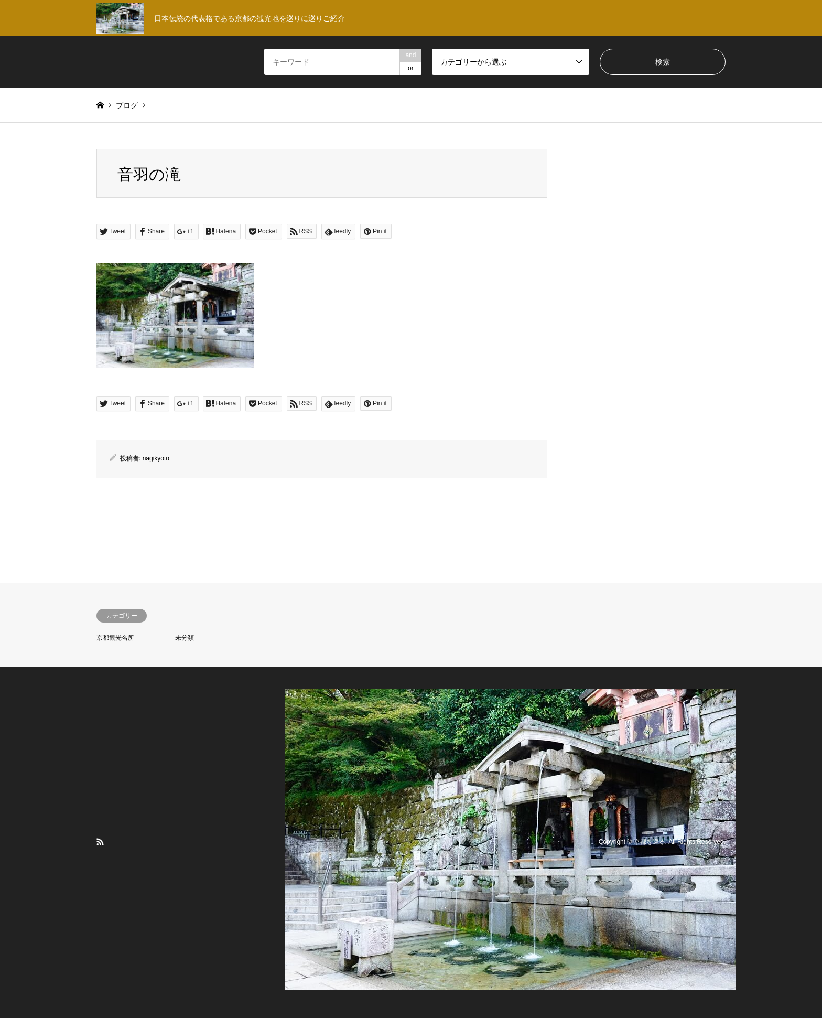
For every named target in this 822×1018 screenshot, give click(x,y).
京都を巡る (649, 841)
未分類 (184, 637)
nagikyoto (156, 458)
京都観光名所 (115, 637)
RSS (100, 841)
